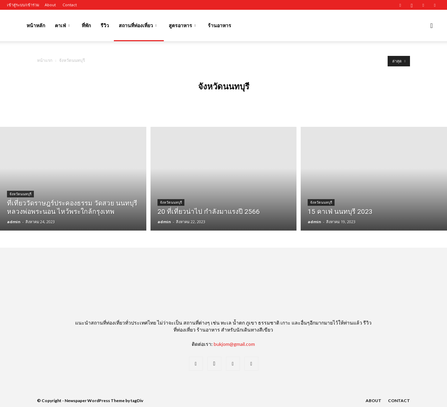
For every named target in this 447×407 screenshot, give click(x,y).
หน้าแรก (44, 60)
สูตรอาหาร (182, 25)
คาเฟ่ (62, 25)
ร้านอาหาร (219, 25)
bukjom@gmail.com (234, 344)
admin (14, 221)
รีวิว (105, 25)
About (50, 4)
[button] (431, 26)
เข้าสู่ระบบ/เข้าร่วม (23, 4)
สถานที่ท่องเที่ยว (137, 25)
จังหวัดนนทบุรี (20, 194)
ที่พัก (86, 25)
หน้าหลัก (36, 25)
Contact (70, 4)
